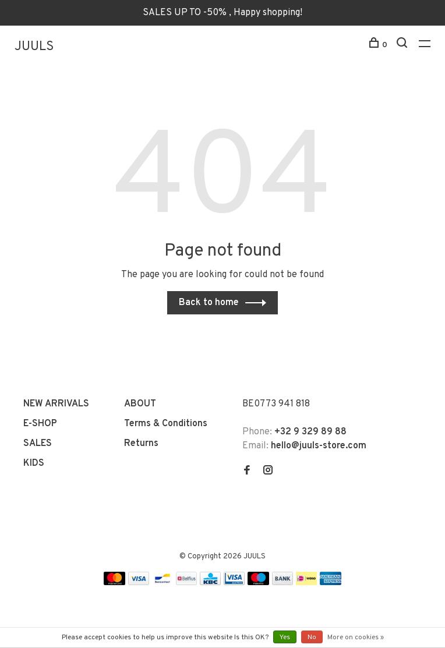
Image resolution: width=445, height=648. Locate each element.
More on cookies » (355, 637)
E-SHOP (40, 424)
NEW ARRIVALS (56, 404)
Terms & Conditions (165, 424)
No (312, 637)
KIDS (33, 463)
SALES (37, 443)
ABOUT (140, 404)
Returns (141, 443)
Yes (285, 637)
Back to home (209, 303)
